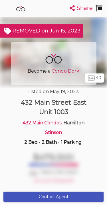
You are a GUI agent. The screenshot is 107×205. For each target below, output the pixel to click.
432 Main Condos (42, 123)
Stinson (53, 132)
